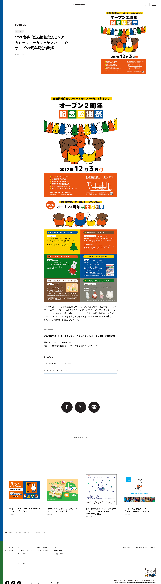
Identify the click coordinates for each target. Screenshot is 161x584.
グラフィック (21, 556)
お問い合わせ (127, 540)
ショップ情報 (58, 547)
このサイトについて (61, 540)
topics (10, 525)
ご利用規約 (152, 540)
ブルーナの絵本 (42, 540)
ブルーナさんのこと (25, 544)
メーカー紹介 (58, 544)
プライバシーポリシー (140, 540)
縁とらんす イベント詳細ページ (56, 370)
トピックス (9, 540)
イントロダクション (23, 547)
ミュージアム (21, 553)
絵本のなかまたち (43, 544)
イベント (19, 31)
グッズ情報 (9, 544)
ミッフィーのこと (24, 540)
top (6, 525)
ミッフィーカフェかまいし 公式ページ (58, 364)
